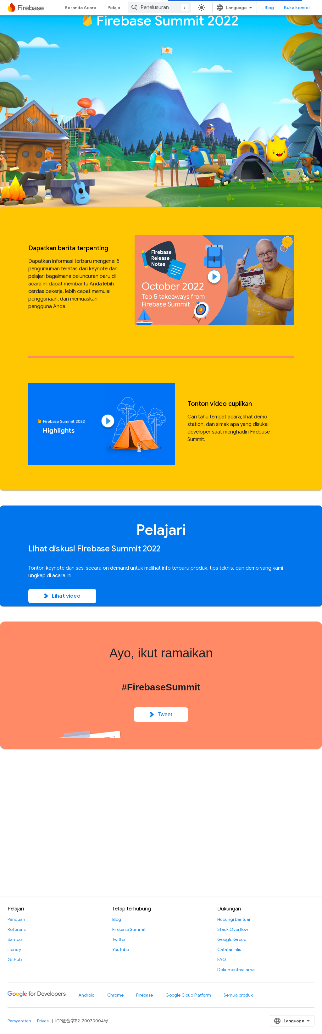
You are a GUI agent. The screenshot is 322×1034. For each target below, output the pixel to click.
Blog (269, 7)
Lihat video (62, 596)
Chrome (115, 995)
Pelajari (115, 7)
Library (14, 949)
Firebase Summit (129, 929)
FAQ (221, 959)
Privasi (43, 1020)
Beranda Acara (80, 7)
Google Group (231, 939)
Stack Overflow (232, 929)
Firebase (144, 995)
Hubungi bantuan (234, 919)
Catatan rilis (229, 949)
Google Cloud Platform (188, 995)
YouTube (120, 949)
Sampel (15, 939)
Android (86, 995)
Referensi (17, 929)
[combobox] (159, 7)
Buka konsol (296, 7)
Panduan (16, 919)
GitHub (15, 959)
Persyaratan (19, 1020)
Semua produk (238, 995)
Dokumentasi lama (236, 969)
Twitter (119, 939)
